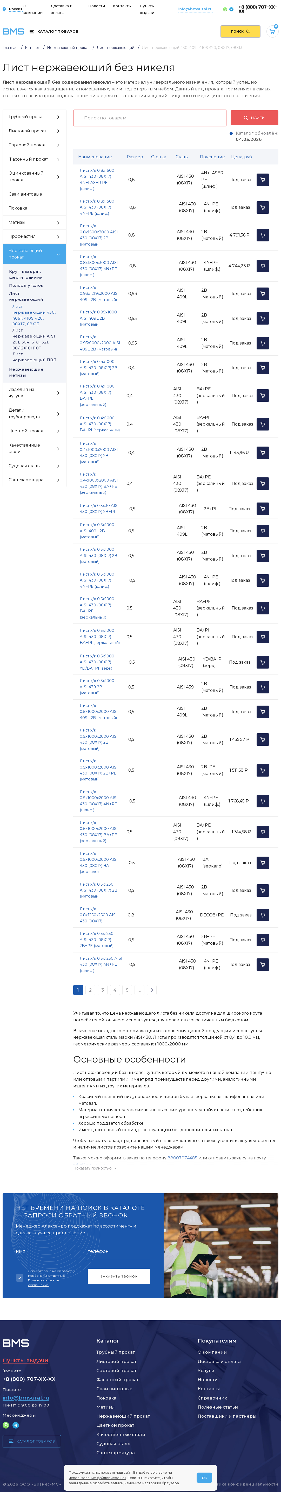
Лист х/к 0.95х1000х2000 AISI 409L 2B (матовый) (100, 343)
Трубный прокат (115, 1352)
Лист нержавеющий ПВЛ (34, 357)
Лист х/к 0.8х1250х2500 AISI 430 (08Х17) (98, 915)
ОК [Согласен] (204, 1478)
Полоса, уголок (34, 285)
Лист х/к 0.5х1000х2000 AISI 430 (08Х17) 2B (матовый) (99, 739)
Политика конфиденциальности (241, 1484)
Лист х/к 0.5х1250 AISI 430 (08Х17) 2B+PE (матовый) (96, 939)
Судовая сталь (113, 1443)
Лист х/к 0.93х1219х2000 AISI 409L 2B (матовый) (99, 293)
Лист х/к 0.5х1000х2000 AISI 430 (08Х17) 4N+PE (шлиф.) (99, 801)
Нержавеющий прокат (123, 1416)
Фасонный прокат (117, 1379)
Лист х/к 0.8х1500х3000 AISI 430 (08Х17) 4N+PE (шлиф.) (99, 265)
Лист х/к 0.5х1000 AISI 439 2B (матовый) (97, 686)
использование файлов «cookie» (97, 1478)
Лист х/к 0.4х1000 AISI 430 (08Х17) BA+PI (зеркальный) (100, 424)
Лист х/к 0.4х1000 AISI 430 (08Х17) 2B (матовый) (98, 367)
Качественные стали (120, 1434)
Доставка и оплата (219, 1361)
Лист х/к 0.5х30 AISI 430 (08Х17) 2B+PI (99, 508)
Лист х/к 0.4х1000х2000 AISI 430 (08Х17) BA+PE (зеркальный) (99, 483)
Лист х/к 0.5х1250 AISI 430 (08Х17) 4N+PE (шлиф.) (101, 964)
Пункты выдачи (25, 1360)
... (139, 990)
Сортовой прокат (116, 1370)
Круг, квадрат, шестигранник (34, 274)
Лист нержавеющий (34, 296)
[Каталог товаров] (54, 31)
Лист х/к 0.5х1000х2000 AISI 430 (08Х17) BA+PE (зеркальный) (99, 831)
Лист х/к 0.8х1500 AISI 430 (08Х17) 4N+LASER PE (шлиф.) (97, 179)
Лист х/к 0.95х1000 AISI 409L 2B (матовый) (98, 318)
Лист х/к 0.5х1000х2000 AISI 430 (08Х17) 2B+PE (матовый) (99, 770)
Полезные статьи (218, 1407)
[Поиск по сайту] (240, 32)
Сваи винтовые (114, 1388)
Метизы (105, 1407)
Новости (96, 6)
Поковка (106, 1398)
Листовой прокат (116, 1361)
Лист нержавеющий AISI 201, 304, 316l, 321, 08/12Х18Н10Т (33, 339)
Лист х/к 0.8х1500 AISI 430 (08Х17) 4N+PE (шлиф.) (97, 207)
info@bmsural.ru (195, 8)
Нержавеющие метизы (34, 372)
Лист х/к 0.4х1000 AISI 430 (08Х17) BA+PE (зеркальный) (97, 395)
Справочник (212, 1398)
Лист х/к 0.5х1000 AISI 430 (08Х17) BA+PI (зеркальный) (100, 636)
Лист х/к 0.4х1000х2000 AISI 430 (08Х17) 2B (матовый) (99, 452)
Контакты (122, 6)
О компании (212, 1352)
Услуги (206, 1370)
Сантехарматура (115, 1452)
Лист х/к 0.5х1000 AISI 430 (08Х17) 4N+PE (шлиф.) (97, 580)
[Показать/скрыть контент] (175, 1168)
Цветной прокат (115, 1425)
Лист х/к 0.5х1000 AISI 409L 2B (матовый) (97, 530)
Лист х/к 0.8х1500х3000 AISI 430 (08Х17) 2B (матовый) (99, 235)
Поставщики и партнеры (227, 1416)
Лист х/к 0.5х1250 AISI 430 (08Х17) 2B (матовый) (98, 890)
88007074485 (182, 1158)
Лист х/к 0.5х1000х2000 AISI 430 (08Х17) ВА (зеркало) (99, 862)
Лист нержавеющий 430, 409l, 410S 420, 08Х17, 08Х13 (34, 315)
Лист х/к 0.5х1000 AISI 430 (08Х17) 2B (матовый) (98, 555)
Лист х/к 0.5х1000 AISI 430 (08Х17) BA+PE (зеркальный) (97, 608)
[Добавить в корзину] (263, 180)
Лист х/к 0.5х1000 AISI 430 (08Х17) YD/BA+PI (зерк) (97, 662)
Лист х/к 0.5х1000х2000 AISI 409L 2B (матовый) (99, 711)
